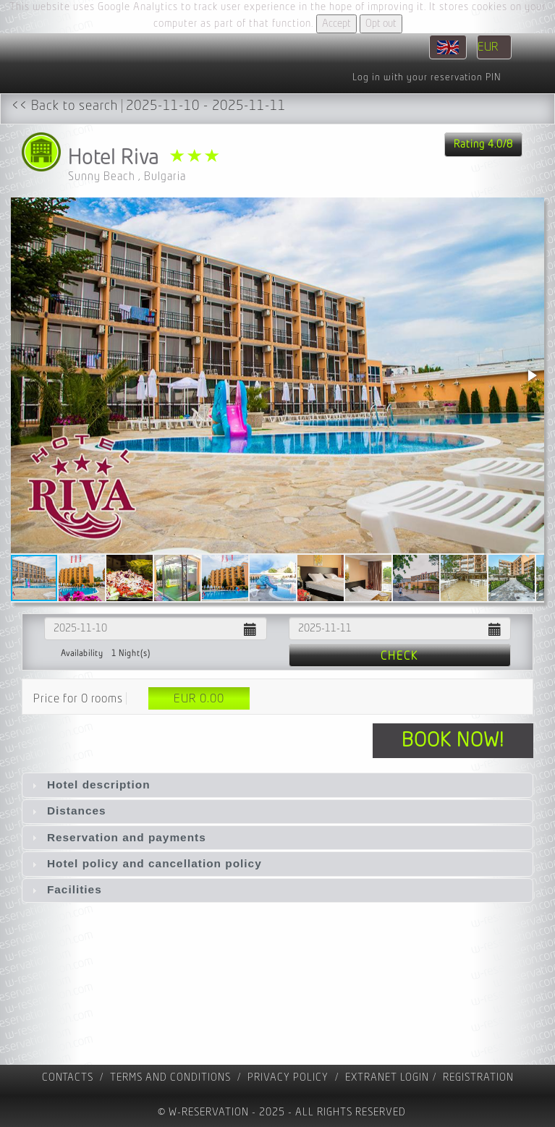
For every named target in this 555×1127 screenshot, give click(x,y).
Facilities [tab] (65, 889)
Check (399, 656)
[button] (531, 375)
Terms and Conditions (170, 1077)
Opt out (381, 23)
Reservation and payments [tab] (117, 837)
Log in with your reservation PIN (426, 77)
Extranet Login (387, 1077)
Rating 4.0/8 (483, 144)
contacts (67, 1077)
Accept (336, 23)
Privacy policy (288, 1077)
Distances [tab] (67, 810)
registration (478, 1077)
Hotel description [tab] (89, 784)
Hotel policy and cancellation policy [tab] (145, 863)
